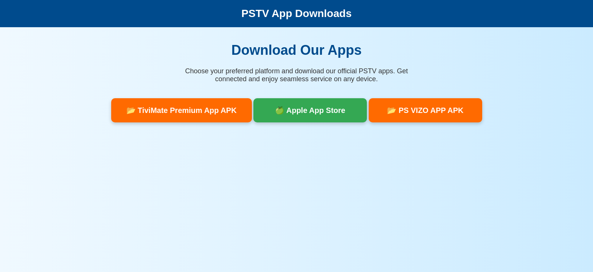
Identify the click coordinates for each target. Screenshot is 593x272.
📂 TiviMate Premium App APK (181, 110)
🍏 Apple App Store (310, 110)
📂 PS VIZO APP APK (425, 110)
